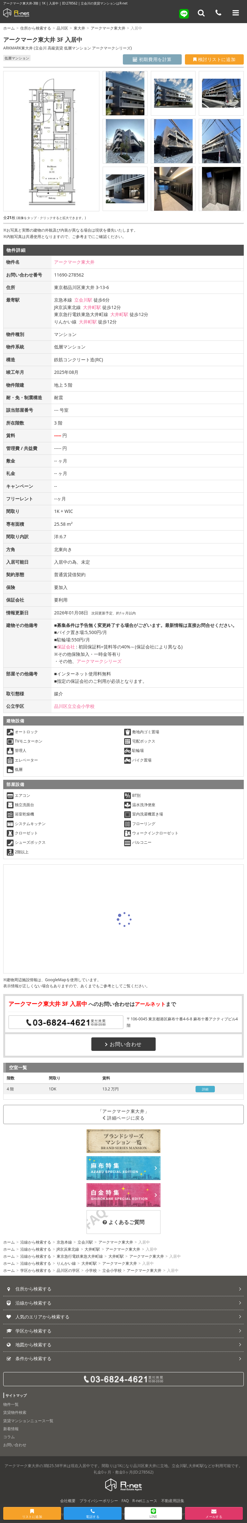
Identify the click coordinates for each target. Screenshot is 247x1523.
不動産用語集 (172, 1500)
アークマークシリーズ (99, 661)
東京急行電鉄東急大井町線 (80, 1256)
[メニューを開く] (236, 12)
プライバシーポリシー (98, 1500)
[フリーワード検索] (201, 12)
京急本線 (64, 1242)
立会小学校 (112, 1270)
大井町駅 (92, 307)
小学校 (91, 1270)
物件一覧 (11, 1404)
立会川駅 (83, 300)
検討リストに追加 (214, 59)
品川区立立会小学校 (74, 706)
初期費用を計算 (152, 59)
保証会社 (66, 647)
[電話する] (218, 12)
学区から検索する (35, 1270)
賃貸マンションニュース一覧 (28, 1420)
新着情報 (11, 1428)
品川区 (62, 28)
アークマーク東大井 (108, 28)
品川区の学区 (68, 1270)
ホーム (9, 28)
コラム (9, 1436)
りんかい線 (66, 1263)
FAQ (125, 1500)
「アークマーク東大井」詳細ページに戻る (123, 1114)
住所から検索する (35, 28)
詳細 (205, 1089)
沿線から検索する (35, 1242)
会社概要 (68, 1500)
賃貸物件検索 (14, 1412)
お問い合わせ (123, 1044)
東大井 (79, 28)
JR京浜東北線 (68, 1249)
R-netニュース (145, 1500)
